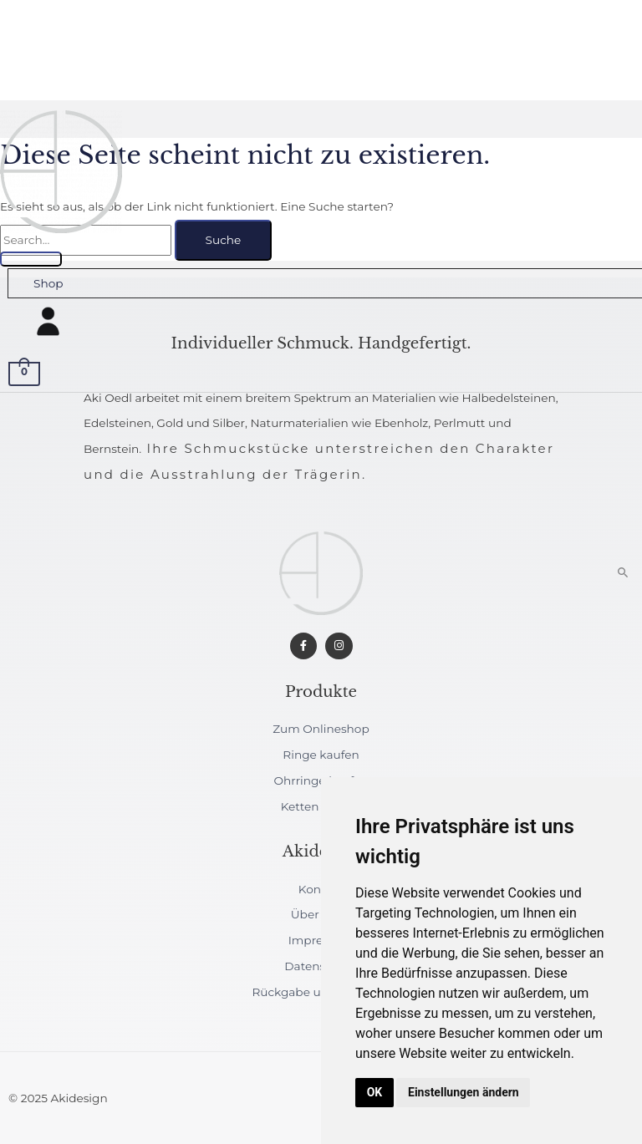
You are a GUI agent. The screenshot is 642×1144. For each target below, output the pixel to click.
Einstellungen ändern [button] (463, 1092)
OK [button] (375, 1092)
